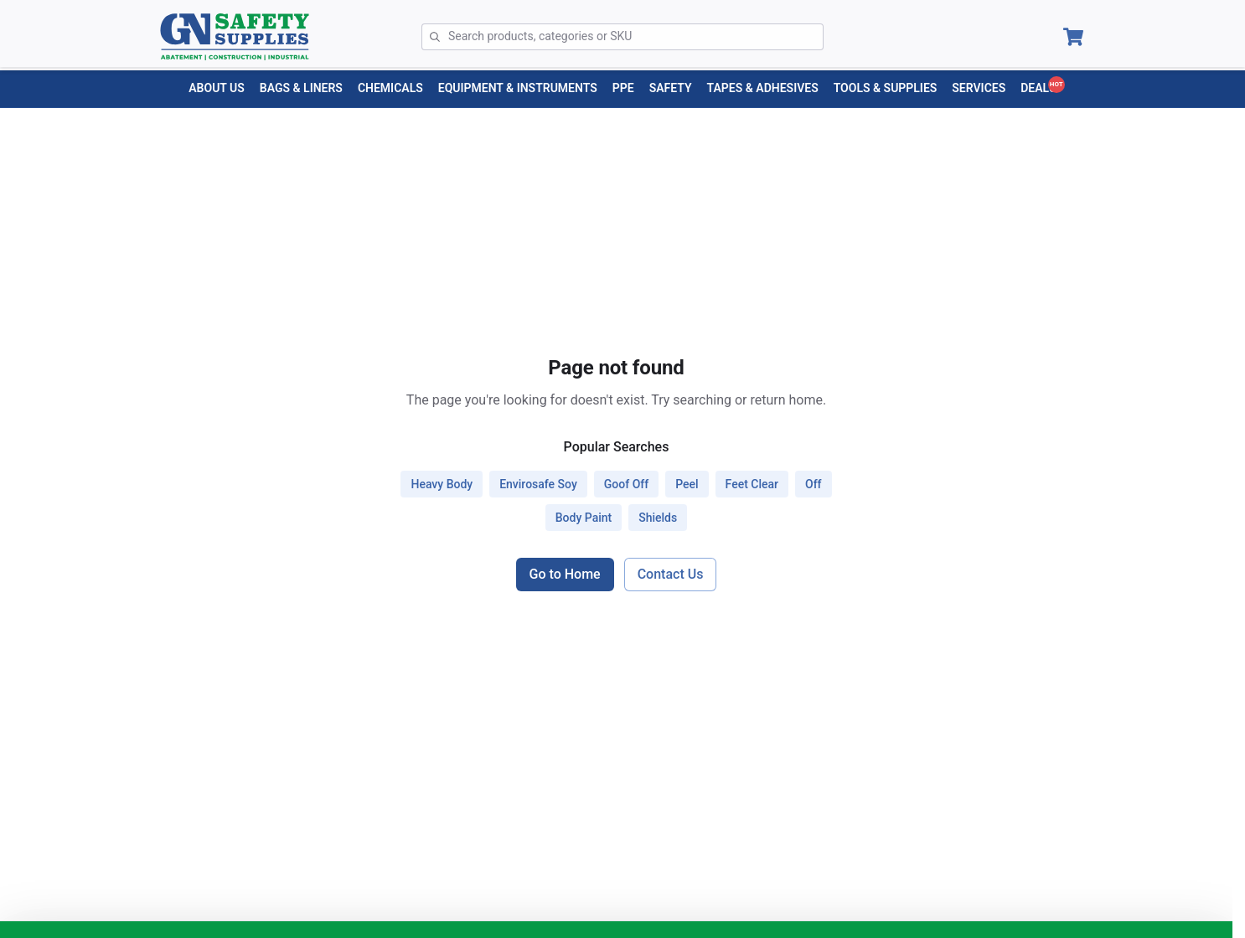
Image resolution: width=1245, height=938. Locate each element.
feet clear (752, 484)
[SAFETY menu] (670, 88)
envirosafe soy (538, 484)
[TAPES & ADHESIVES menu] (763, 88)
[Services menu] (978, 88)
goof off (626, 484)
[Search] (635, 36)
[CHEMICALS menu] (390, 88)
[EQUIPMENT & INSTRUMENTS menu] (517, 88)
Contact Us (671, 574)
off (813, 484)
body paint (583, 517)
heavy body (442, 484)
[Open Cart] (1073, 37)
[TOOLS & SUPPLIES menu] (886, 88)
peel (686, 484)
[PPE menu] (623, 88)
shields (657, 517)
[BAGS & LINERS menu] (301, 88)
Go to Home (565, 574)
